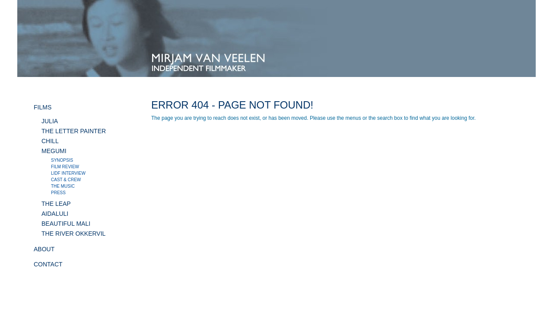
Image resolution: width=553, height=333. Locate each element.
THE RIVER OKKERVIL (73, 233)
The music (63, 186)
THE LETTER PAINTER (73, 131)
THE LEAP (56, 203)
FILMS (42, 107)
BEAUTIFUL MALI (65, 223)
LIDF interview (68, 173)
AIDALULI (54, 213)
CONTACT (48, 264)
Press (58, 192)
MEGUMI (54, 150)
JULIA (49, 121)
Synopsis (62, 160)
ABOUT (44, 249)
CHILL (50, 141)
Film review (65, 166)
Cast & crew (66, 179)
